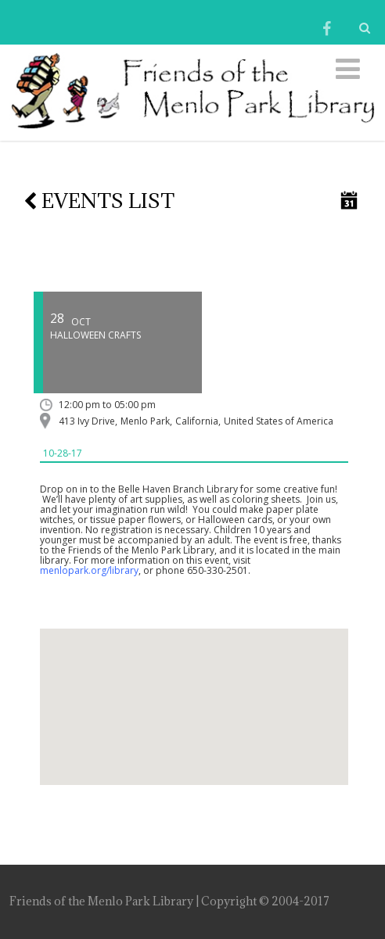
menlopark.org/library (89, 570)
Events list (99, 200)
